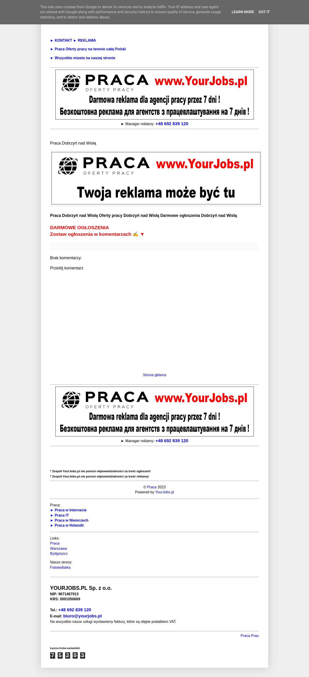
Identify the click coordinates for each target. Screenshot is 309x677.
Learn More (243, 12)
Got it (264, 12)
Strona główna (154, 375)
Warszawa (58, 548)
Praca (152, 487)
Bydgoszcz (59, 553)
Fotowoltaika (60, 567)
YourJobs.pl (164, 492)
